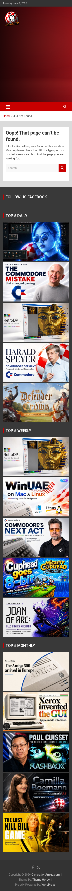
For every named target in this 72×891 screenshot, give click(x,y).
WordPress (48, 884)
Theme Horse (41, 879)
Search (62, 168)
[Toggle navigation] (8, 106)
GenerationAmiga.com (45, 874)
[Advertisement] (36, 65)
